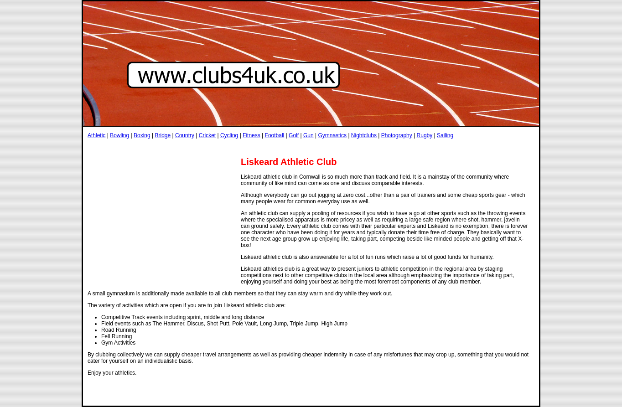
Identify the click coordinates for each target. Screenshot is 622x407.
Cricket (207, 135)
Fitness (251, 135)
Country (184, 135)
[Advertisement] (254, 147)
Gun (308, 135)
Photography (396, 135)
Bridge (163, 135)
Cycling (229, 135)
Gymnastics (332, 135)
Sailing (445, 135)
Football (275, 135)
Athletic (96, 135)
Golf (294, 135)
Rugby (425, 135)
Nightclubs (364, 135)
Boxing (142, 135)
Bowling (119, 135)
